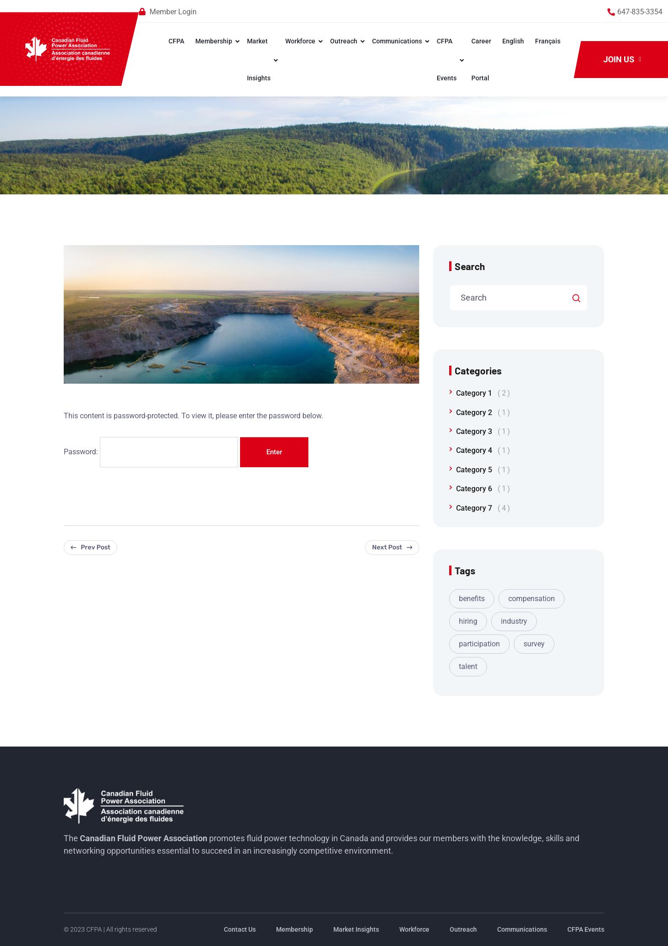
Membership (213, 41)
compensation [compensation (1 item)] (531, 598)
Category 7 (483, 508)
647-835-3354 (639, 11)
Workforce (300, 41)
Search (470, 266)
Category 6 (483, 488)
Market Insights (258, 59)
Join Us (622, 59)
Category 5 (483, 469)
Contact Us (240, 929)
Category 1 (483, 393)
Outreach (343, 41)
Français (547, 41)
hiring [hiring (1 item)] (468, 621)
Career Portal (481, 59)
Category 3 (483, 431)
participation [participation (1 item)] (479, 643)
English (513, 41)
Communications (396, 41)
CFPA (176, 41)
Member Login (173, 11)
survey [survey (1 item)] (534, 643)
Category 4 (483, 450)
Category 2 (483, 412)
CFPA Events (446, 59)
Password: (151, 452)
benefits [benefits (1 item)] (472, 598)
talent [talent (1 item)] (468, 666)
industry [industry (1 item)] (514, 621)
